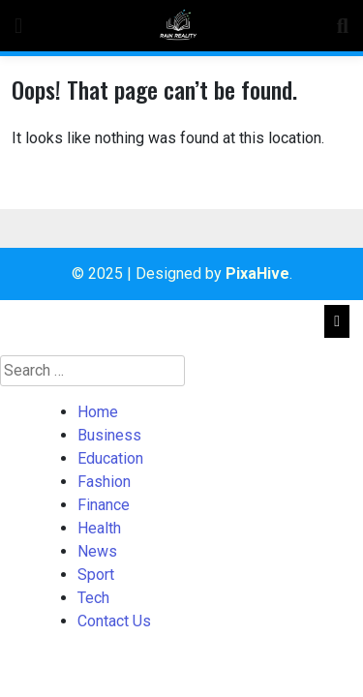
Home (97, 412)
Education (110, 458)
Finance (103, 505)
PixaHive (257, 273)
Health (99, 528)
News (97, 551)
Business (109, 435)
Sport (95, 574)
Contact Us (114, 621)
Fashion (104, 481)
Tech (93, 598)
